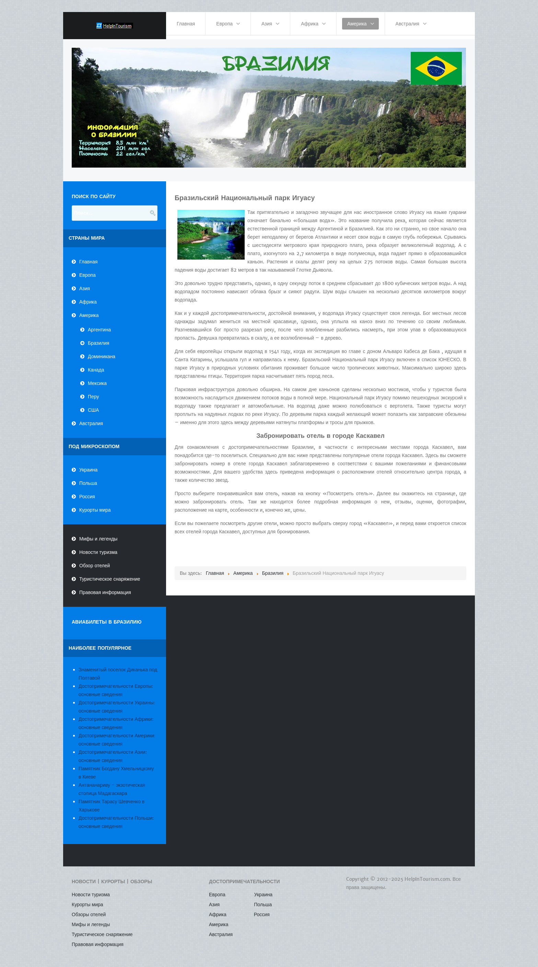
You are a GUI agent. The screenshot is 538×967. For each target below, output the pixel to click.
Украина (88, 466)
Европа (87, 271)
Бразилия (98, 339)
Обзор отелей (94, 562)
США (93, 406)
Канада (96, 366)
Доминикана (101, 352)
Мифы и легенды (98, 535)
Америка (89, 311)
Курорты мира (95, 506)
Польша (88, 479)
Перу (93, 392)
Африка (88, 298)
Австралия (91, 419)
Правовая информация (105, 588)
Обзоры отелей (89, 911)
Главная (88, 257)
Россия (87, 493)
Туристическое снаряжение (109, 575)
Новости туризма (98, 548)
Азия (84, 284)
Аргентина (99, 325)
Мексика (97, 379)
